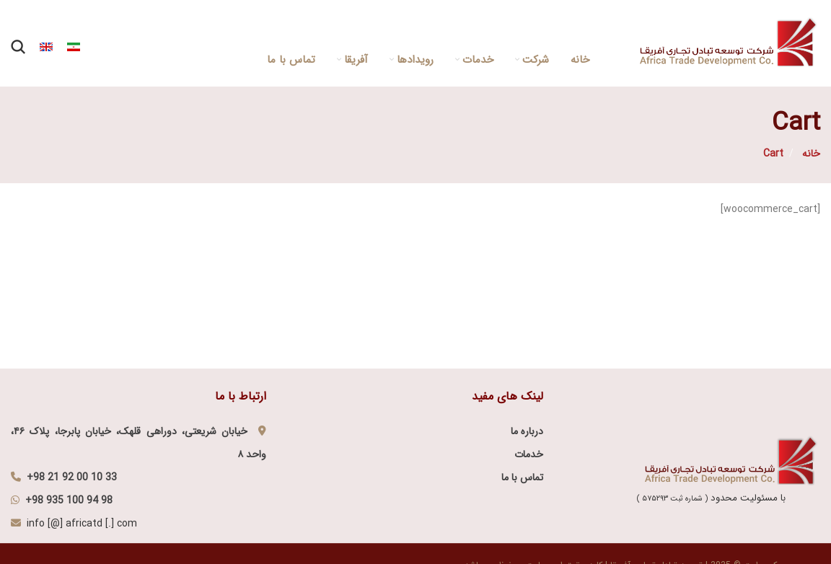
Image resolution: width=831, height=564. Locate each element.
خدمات (528, 454)
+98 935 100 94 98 (69, 500)
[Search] (18, 46)
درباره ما (527, 431)
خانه (809, 154)
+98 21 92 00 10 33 (72, 477)
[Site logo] (730, 42)
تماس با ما (522, 477)
